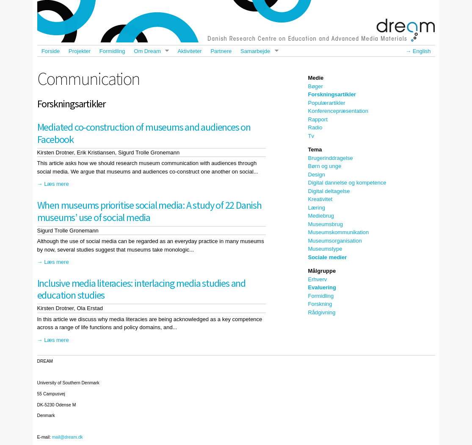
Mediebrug (321, 216)
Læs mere (56, 184)
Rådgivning (322, 312)
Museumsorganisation (335, 241)
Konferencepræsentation (338, 111)
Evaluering (322, 287)
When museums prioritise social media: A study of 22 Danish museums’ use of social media (149, 211)
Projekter (80, 51)
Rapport (318, 119)
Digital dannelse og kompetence (347, 182)
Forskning (320, 304)
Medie (316, 78)
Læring (316, 207)
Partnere (221, 51)
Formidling (112, 51)
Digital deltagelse (329, 191)
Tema (315, 149)
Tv (311, 136)
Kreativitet (320, 199)
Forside (50, 51)
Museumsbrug (325, 224)
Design (316, 174)
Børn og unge (325, 166)
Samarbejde (257, 51)
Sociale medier (327, 257)
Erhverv (317, 279)
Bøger (315, 86)
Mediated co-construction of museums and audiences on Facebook (144, 133)
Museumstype (325, 249)
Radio (315, 127)
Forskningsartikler (332, 94)
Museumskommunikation (338, 232)
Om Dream (149, 51)
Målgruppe (322, 271)
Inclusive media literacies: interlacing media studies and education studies (141, 289)
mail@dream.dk (67, 437)
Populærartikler (326, 103)
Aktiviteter (190, 51)
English (422, 51)
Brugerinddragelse (330, 158)
